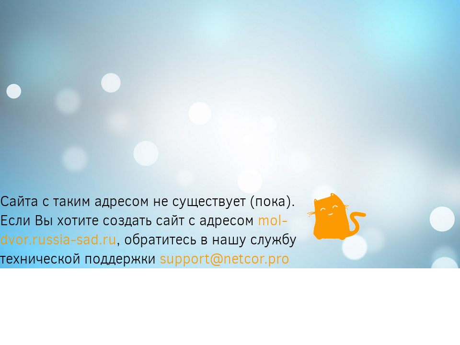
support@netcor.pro (224, 258)
